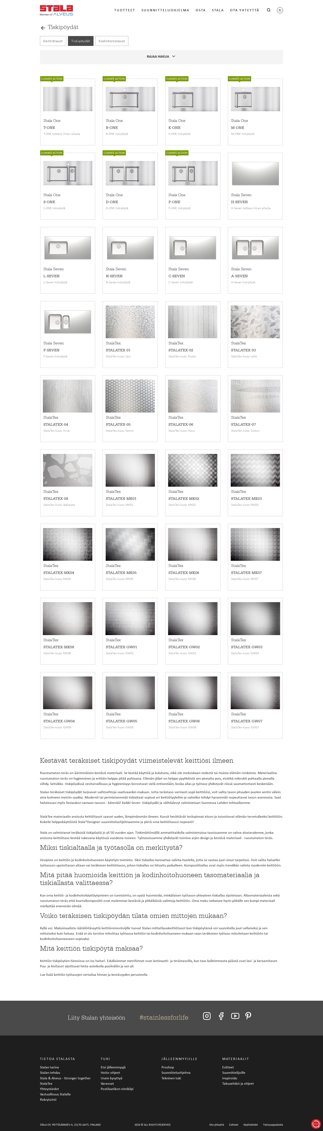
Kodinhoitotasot (112, 41)
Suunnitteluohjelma (166, 11)
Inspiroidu (229, 1078)
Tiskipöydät (80, 41)
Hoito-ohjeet (110, 1072)
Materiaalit (235, 1059)
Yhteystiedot (49, 1089)
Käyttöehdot (250, 1124)
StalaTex (46, 816)
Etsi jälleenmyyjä (113, 1067)
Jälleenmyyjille (180, 1059)
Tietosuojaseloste (273, 1124)
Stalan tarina (49, 1067)
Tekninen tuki (171, 1078)
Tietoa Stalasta (57, 1059)
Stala (218, 11)
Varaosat (107, 1083)
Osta (201, 11)
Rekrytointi (48, 1099)
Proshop (168, 1067)
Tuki (105, 1059)
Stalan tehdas (50, 1072)
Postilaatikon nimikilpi (117, 1089)
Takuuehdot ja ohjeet (238, 1083)
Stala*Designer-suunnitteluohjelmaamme (109, 822)
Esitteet (228, 1067)
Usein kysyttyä (111, 1078)
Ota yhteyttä (244, 11)
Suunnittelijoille (233, 1072)
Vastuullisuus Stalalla (55, 1094)
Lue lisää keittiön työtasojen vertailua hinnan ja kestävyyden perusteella (93, 974)
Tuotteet (124, 11)
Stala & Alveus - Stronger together (65, 1078)
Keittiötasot (53, 41)
